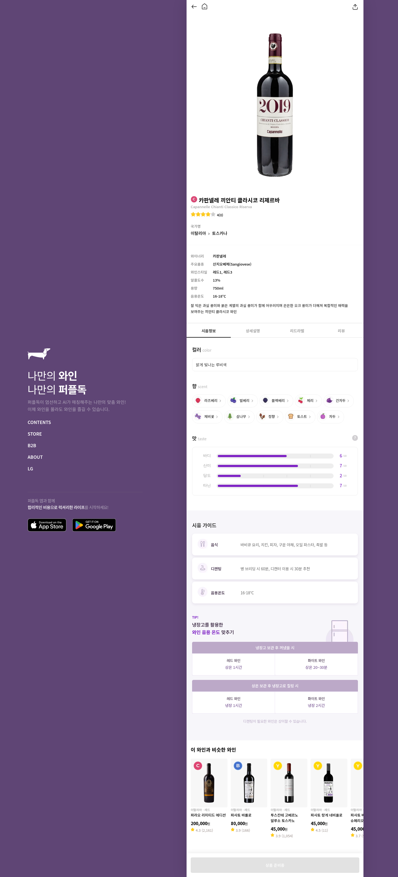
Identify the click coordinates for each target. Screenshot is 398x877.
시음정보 (208, 330)
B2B (32, 445)
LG (30, 468)
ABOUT (35, 457)
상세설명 (253, 330)
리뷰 (341, 330)
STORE (35, 433)
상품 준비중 (275, 865)
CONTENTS (39, 422)
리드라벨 (297, 330)
